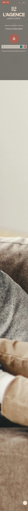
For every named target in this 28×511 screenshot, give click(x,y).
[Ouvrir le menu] (5, 2)
